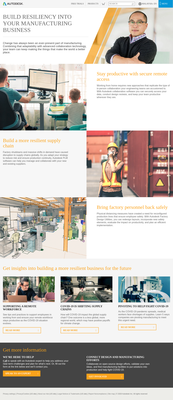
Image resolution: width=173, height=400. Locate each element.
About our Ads (43, 394)
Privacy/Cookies (23, 394)
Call (5, 361)
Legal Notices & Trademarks (69, 394)
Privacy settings (9, 394)
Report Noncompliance (97, 394)
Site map (111, 394)
